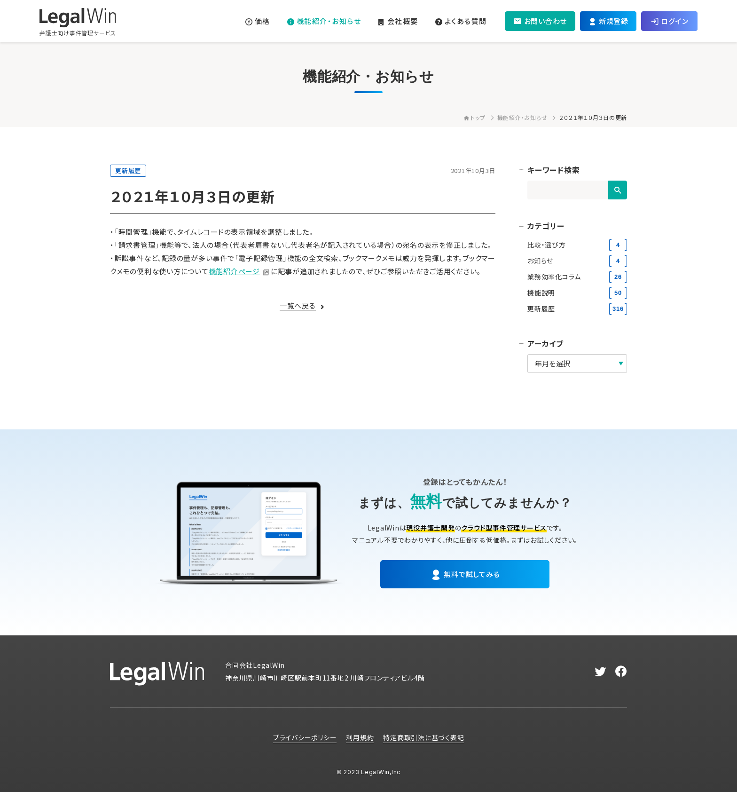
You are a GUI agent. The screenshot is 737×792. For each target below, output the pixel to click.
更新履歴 (128, 170)
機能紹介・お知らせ (522, 117)
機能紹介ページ (234, 271)
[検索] (617, 190)
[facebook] (621, 671)
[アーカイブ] (577, 363)
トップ (474, 117)
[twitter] (600, 671)
